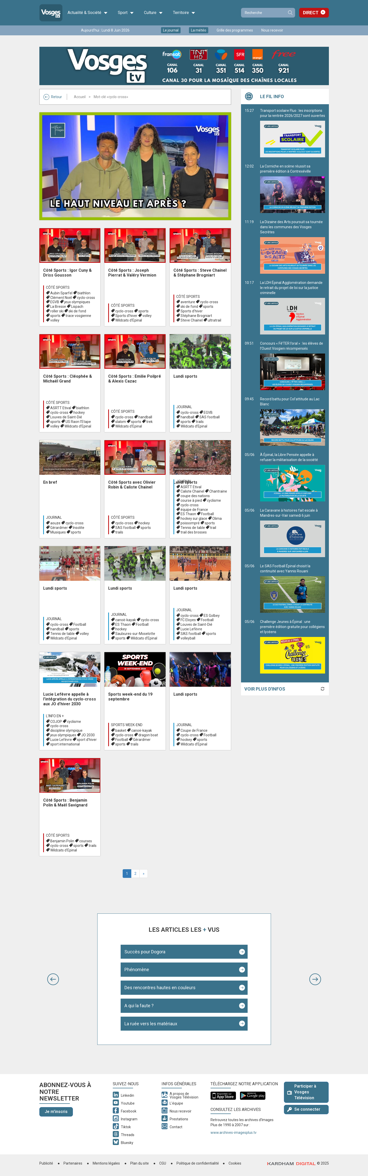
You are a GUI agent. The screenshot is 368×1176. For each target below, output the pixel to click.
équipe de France (194, 510)
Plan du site (139, 1163)
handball (145, 417)
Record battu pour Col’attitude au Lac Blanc (292, 421)
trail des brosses (194, 532)
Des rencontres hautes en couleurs (160, 987)
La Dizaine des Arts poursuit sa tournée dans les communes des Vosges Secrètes (292, 247)
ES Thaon (188, 514)
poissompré (190, 523)
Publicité (46, 1163)
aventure (188, 302)
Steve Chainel (192, 320)
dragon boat (148, 735)
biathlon (83, 293)
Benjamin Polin (62, 841)
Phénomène (136, 969)
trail (213, 528)
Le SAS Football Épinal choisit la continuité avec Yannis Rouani (292, 588)
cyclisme (214, 500)
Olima (217, 518)
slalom (120, 422)
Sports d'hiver (126, 316)
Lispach (77, 306)
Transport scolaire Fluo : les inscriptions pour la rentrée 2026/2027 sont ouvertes (292, 133)
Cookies (235, 1163)
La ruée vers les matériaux (150, 1023)
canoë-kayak (125, 620)
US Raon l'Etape (78, 422)
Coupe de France (194, 730)
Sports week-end (126, 725)
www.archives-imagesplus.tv (234, 1133)
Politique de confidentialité (198, 1163)
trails (200, 422)
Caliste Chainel (192, 491)
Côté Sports (58, 287)
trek (149, 422)
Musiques (58, 532)
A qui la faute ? (139, 1005)
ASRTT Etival (60, 408)
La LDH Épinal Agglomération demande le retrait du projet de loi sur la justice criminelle (292, 307)
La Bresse (58, 306)
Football (207, 514)
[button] (53, 979)
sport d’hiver (87, 740)
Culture (153, 12)
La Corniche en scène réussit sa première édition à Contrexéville (292, 188)
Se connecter (303, 1109)
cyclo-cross (86, 298)
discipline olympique (66, 730)
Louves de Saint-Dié (66, 417)
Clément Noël (61, 298)
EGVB (54, 302)
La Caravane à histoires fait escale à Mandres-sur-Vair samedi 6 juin (292, 532)
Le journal (171, 30)
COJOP (56, 722)
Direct (310, 12)
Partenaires (72, 1163)
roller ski (56, 311)
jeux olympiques (77, 302)
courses (85, 841)
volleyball (188, 638)
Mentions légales (106, 1163)
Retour (52, 97)
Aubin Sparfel (61, 293)
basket (120, 730)
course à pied (191, 500)
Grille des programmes (235, 30)
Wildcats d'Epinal (128, 320)
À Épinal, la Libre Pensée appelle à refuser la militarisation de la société (292, 477)
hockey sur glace (194, 518)
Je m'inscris (56, 1111)
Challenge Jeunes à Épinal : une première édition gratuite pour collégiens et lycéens (292, 647)
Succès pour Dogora (144, 951)
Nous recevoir (272, 30)
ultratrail (214, 320)
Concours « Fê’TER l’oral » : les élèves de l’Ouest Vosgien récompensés (292, 365)
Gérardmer (59, 528)
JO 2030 (88, 735)
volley (54, 320)
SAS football (209, 417)
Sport (126, 12)
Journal (184, 407)
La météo (198, 30)
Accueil (80, 97)
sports (55, 316)
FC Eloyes (188, 620)
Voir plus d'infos (264, 689)
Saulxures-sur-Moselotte (135, 634)
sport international (65, 744)
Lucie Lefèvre (191, 629)
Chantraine (218, 491)
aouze (55, 523)
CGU (162, 1163)
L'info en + (55, 716)
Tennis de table (193, 528)
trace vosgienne (78, 316)
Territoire (184, 12)
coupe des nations (195, 496)
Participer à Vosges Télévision (301, 1092)
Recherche (290, 13)
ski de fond (77, 311)
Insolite (78, 528)
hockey (79, 412)
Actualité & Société (88, 12)
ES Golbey (212, 616)
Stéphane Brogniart (196, 316)
